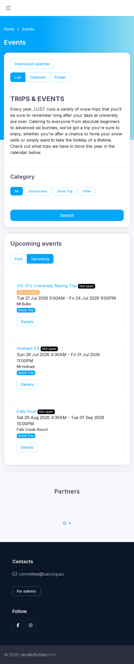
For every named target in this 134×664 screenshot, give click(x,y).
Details (27, 321)
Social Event (38, 191)
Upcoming (40, 259)
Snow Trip (65, 191)
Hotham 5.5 (28, 348)
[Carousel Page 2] (69, 523)
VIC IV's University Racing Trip (47, 285)
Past (19, 259)
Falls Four (26, 411)
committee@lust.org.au (38, 574)
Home (9, 29)
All (17, 191)
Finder (60, 77)
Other (87, 191)
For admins (26, 591)
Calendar (38, 77)
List (18, 77)
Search (67, 215)
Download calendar (32, 64)
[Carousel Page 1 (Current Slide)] (64, 523)
